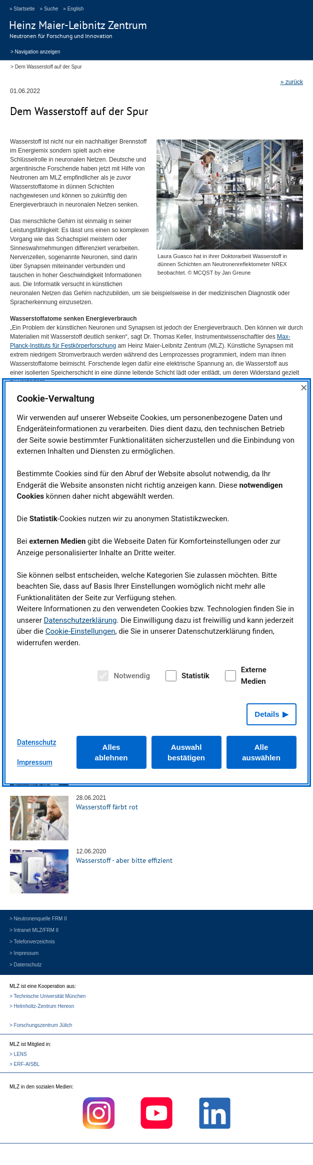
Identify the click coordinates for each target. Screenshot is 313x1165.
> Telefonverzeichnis (32, 941)
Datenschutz (36, 742)
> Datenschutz (26, 964)
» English (73, 9)
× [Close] (304, 387)
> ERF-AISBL (25, 1064)
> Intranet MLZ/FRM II (34, 930)
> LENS (18, 1054)
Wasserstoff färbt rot (107, 806)
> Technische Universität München (48, 996)
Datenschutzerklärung (80, 620)
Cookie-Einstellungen (81, 631)
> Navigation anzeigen (35, 51)
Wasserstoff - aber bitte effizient (124, 860)
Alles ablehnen (111, 752)
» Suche (49, 9)
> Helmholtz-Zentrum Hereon (42, 1006)
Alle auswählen (261, 752)
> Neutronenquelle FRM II (38, 918)
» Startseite (22, 9)
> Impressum (24, 953)
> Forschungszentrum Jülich (41, 1025)
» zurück (291, 82)
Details (266, 714)
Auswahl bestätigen (186, 752)
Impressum (34, 762)
